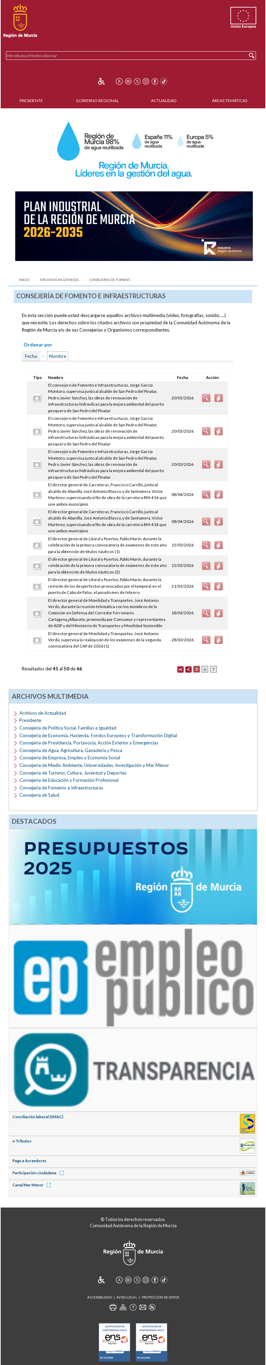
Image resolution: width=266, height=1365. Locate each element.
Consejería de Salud (39, 795)
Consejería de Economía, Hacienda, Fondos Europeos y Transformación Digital (98, 735)
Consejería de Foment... (110, 280)
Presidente (31, 100)
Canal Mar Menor (32, 1185)
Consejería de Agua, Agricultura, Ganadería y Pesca (70, 750)
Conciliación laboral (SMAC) (37, 1116)
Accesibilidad (99, 1297)
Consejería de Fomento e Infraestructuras (61, 787)
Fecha (31, 356)
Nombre (57, 356)
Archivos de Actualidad (42, 713)
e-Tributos (22, 1141)
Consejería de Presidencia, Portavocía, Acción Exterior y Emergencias (88, 742)
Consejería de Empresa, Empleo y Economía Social (69, 757)
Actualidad (163, 100)
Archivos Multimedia (59, 280)
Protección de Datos (160, 1297)
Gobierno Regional (97, 100)
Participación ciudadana (39, 1172)
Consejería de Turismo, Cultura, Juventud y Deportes (72, 773)
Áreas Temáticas (229, 100)
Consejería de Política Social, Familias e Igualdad (67, 728)
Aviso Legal (126, 1297)
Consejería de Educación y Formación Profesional (68, 780)
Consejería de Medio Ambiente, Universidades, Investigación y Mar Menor (94, 765)
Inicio (24, 280)
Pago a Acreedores (29, 1160)
